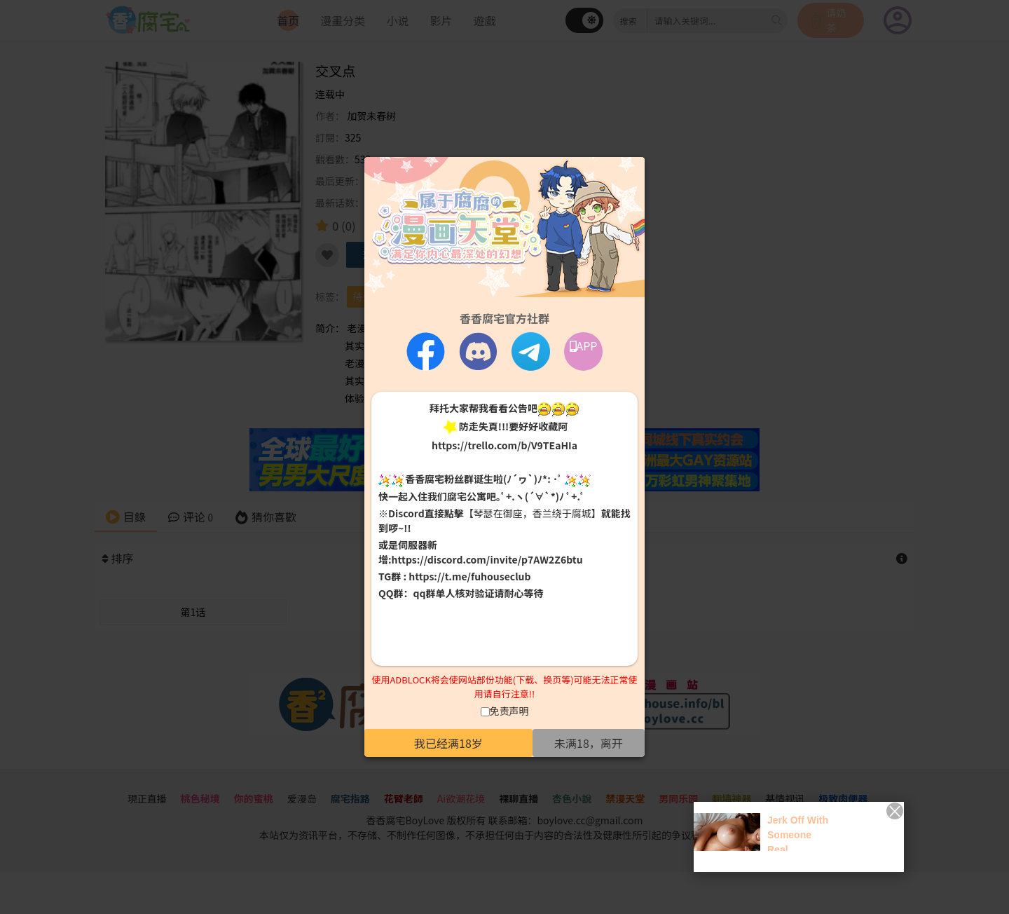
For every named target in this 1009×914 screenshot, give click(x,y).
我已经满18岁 (448, 743)
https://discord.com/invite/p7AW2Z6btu (487, 559)
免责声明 (509, 711)
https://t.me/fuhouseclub (469, 576)
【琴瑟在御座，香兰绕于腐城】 (532, 513)
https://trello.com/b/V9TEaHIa (504, 445)
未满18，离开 (588, 743)
